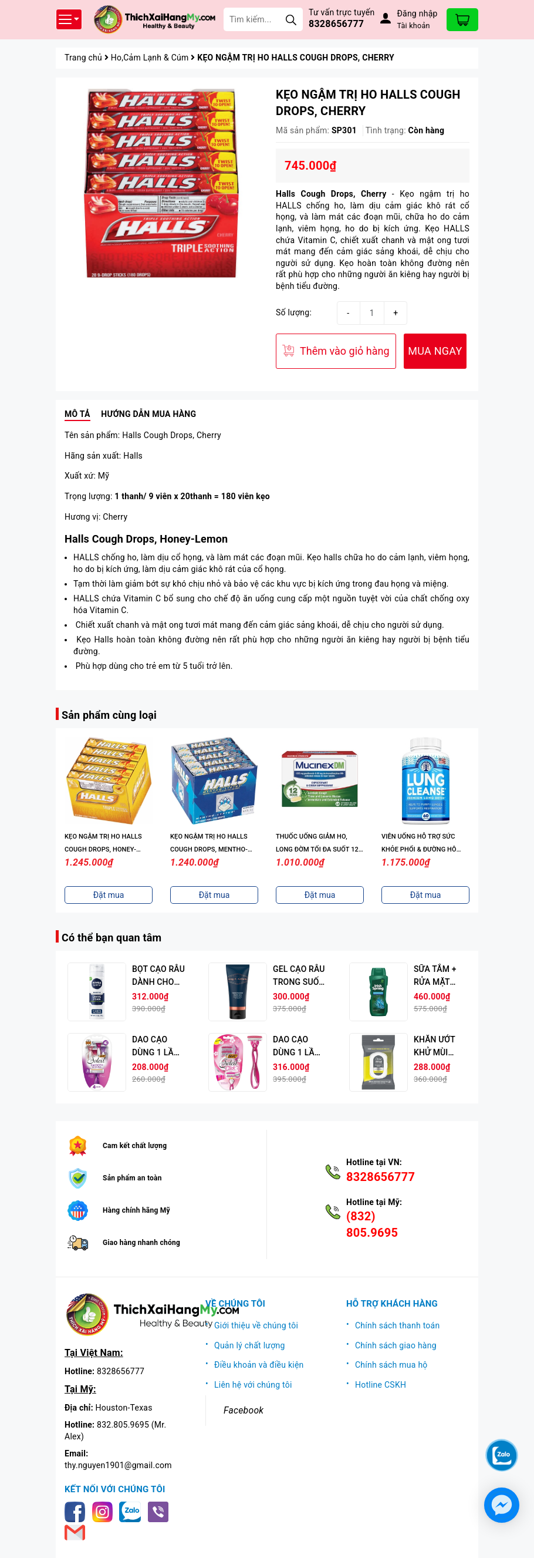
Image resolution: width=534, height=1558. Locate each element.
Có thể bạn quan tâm (111, 937)
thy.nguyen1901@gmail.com (118, 1465)
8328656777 (336, 23)
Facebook (243, 1410)
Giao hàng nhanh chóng (141, 1243)
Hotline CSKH (380, 1384)
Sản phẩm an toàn (132, 1178)
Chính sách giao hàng (396, 1345)
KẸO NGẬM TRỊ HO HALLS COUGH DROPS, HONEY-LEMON (103, 849)
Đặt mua (108, 895)
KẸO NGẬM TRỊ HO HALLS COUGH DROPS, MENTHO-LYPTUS (209, 849)
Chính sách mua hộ (391, 1364)
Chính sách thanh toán (397, 1325)
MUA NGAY (435, 351)
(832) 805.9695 (372, 1224)
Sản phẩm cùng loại (109, 715)
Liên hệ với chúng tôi (253, 1384)
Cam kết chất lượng (135, 1146)
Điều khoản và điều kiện (259, 1364)
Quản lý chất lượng (249, 1345)
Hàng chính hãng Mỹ (136, 1210)
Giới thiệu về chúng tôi (256, 1325)
